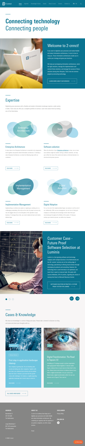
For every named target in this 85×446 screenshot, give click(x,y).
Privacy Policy (60, 413)
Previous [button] (72, 298)
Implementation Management (18, 204)
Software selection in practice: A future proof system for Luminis (64, 285)
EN (73, 3)
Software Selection (13, 355)
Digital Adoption (50, 204)
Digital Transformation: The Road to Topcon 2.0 (61, 358)
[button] (6, 299)
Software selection (52, 146)
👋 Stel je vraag (78, 442)
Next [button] (77, 298)
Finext (32, 431)
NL (76, 3)
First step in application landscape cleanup (23, 362)
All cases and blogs (13, 393)
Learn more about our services (59, 81)
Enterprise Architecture (15, 146)
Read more (10, 168)
